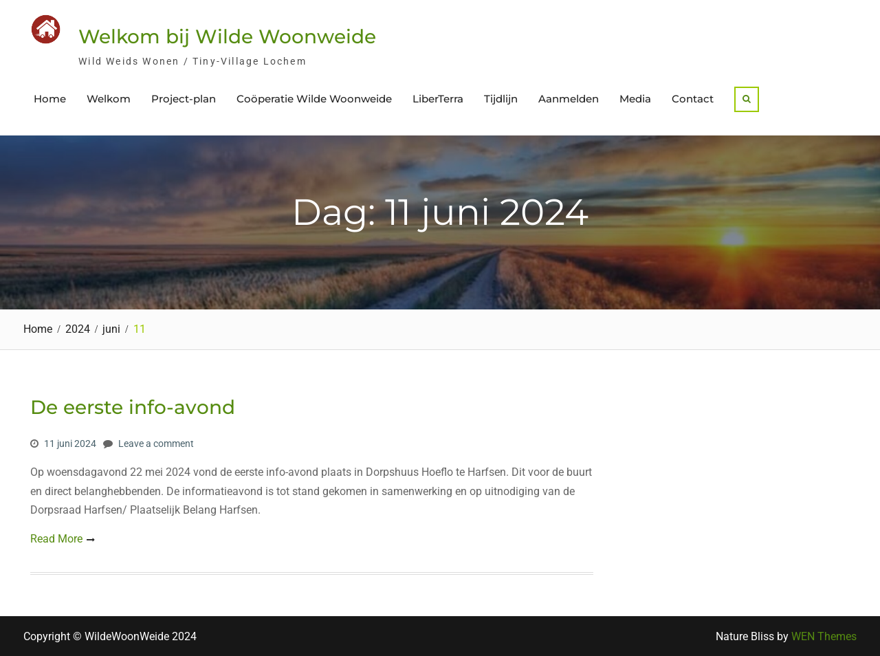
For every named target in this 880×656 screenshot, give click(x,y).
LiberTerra (437, 98)
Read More (56, 538)
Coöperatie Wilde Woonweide (314, 98)
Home (50, 98)
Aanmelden (568, 98)
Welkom (109, 98)
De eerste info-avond (132, 407)
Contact (693, 98)
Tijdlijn (501, 98)
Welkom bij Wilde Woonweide (227, 36)
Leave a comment (156, 443)
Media (635, 98)
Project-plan (183, 98)
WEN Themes (824, 636)
